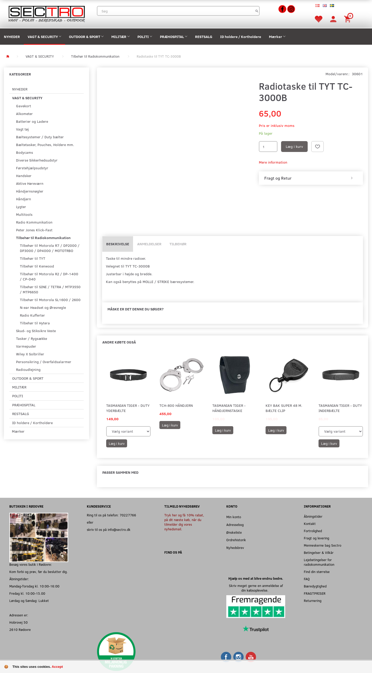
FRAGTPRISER (315, 593)
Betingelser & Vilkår (319, 552)
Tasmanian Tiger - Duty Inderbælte (340, 408)
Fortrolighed (313, 531)
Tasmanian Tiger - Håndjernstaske (229, 408)
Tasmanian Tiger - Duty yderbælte (128, 408)
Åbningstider (313, 516)
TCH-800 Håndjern (176, 405)
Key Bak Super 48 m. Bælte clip (284, 408)
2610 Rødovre (20, 629)
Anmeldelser (149, 243)
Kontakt (310, 523)
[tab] (311, 178)
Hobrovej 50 (18, 622)
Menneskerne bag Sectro (322, 545)
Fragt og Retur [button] (277, 178)
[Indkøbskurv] (348, 19)
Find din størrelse (317, 571)
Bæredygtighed (315, 586)
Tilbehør (178, 243)
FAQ (307, 579)
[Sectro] (46, 13)
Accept (57, 667)
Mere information (273, 162)
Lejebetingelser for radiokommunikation (319, 562)
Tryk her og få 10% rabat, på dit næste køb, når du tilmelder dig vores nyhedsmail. (184, 522)
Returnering (312, 600)
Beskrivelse (117, 243)
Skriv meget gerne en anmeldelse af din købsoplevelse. (256, 587)
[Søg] (256, 10)
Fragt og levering (316, 538)
